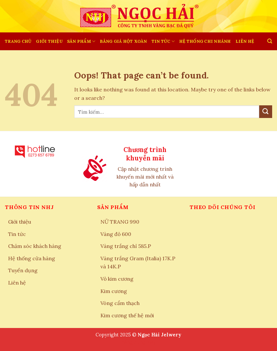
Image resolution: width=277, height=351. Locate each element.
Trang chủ (18, 41)
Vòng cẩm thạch (120, 303)
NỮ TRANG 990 (119, 221)
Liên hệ (17, 282)
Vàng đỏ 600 (115, 234)
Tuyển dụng (23, 270)
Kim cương (113, 291)
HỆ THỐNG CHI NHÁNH (205, 41)
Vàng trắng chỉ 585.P (125, 246)
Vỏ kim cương (116, 278)
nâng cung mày (138, 342)
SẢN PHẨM (81, 41)
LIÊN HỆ (245, 41)
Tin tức (163, 41)
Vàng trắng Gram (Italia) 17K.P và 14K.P (137, 262)
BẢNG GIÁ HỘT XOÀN (123, 41)
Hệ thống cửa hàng (31, 258)
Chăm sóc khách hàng (34, 246)
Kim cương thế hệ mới (127, 315)
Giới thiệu (49, 41)
